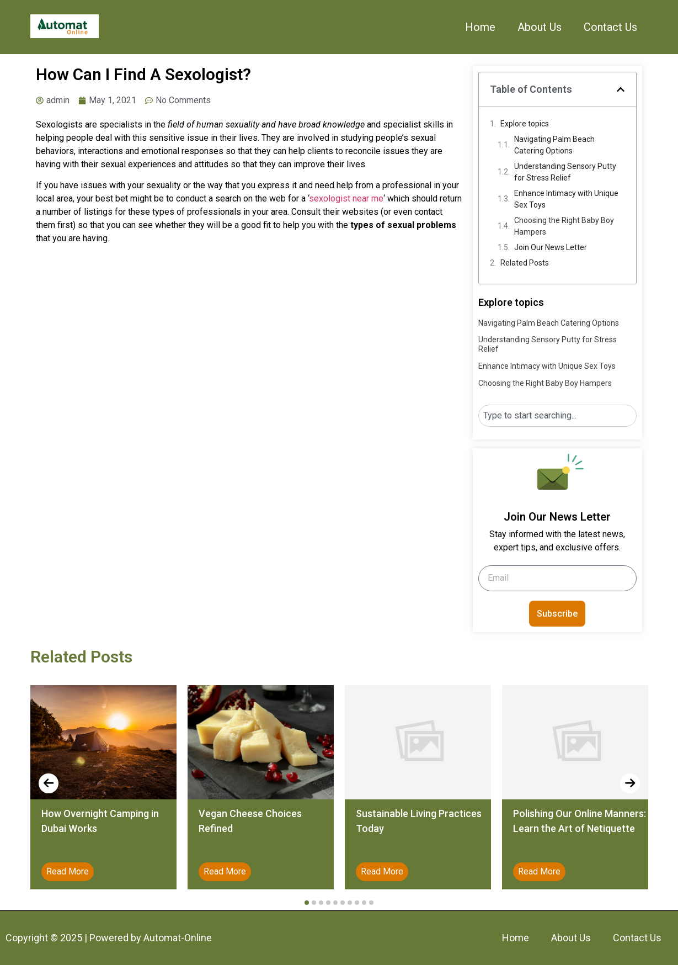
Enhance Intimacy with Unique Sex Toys (566, 199)
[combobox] (557, 416)
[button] (620, 89)
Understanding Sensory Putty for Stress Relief (565, 172)
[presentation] (48, 783)
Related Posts (524, 262)
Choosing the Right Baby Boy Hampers (564, 226)
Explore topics (524, 123)
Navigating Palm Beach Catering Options (554, 145)
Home (480, 27)
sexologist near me (346, 198)
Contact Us (610, 27)
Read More (67, 871)
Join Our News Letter (550, 247)
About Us (539, 27)
